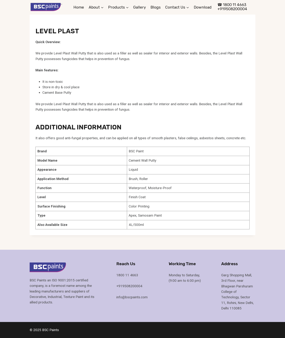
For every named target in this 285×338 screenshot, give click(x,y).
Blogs (155, 7)
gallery (139, 7)
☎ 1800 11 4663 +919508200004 (232, 7)
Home (78, 7)
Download (203, 7)
